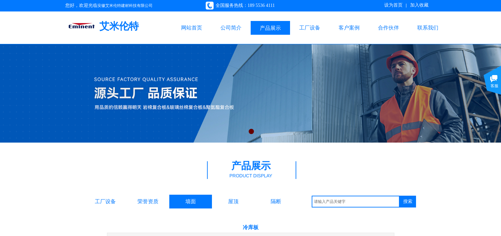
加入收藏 (419, 5)
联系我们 (427, 27)
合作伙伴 (388, 27)
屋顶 (233, 201)
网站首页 (191, 27)
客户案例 (349, 27)
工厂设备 (309, 27)
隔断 (276, 201)
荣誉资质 (147, 201)
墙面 (190, 201)
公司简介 (230, 27)
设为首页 (393, 5)
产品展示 (270, 28)
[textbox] (356, 201)
